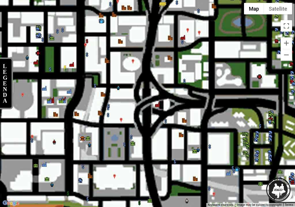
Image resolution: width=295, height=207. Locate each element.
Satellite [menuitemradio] (278, 9)
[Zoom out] (286, 55)
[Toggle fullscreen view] (286, 26)
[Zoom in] (286, 43)
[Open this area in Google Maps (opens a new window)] (10, 203)
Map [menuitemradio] (254, 9)
